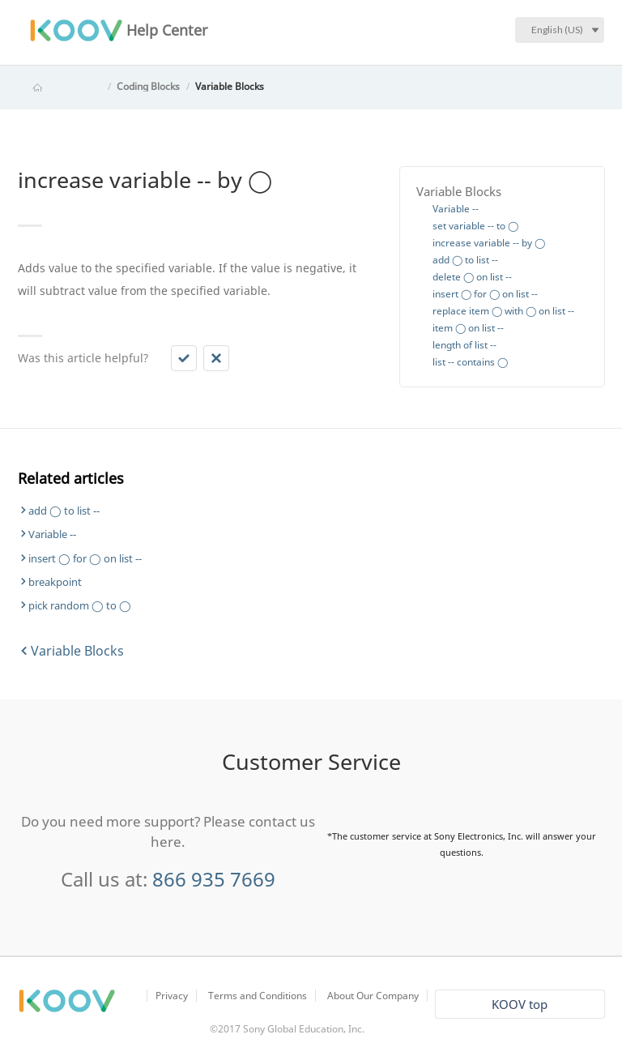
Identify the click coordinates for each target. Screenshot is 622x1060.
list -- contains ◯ (470, 362)
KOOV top (519, 1004)
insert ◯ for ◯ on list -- (485, 294)
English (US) (557, 30)
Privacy (172, 995)
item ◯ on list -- (468, 328)
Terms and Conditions (257, 995)
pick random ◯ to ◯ (79, 605)
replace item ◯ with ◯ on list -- (503, 311)
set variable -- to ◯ (475, 226)
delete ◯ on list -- (472, 277)
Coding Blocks (148, 86)
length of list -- (464, 345)
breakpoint (55, 582)
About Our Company (373, 995)
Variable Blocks (229, 86)
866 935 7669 (213, 879)
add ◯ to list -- (465, 260)
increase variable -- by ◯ (488, 243)
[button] (184, 358)
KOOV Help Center (60, 86)
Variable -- (455, 209)
